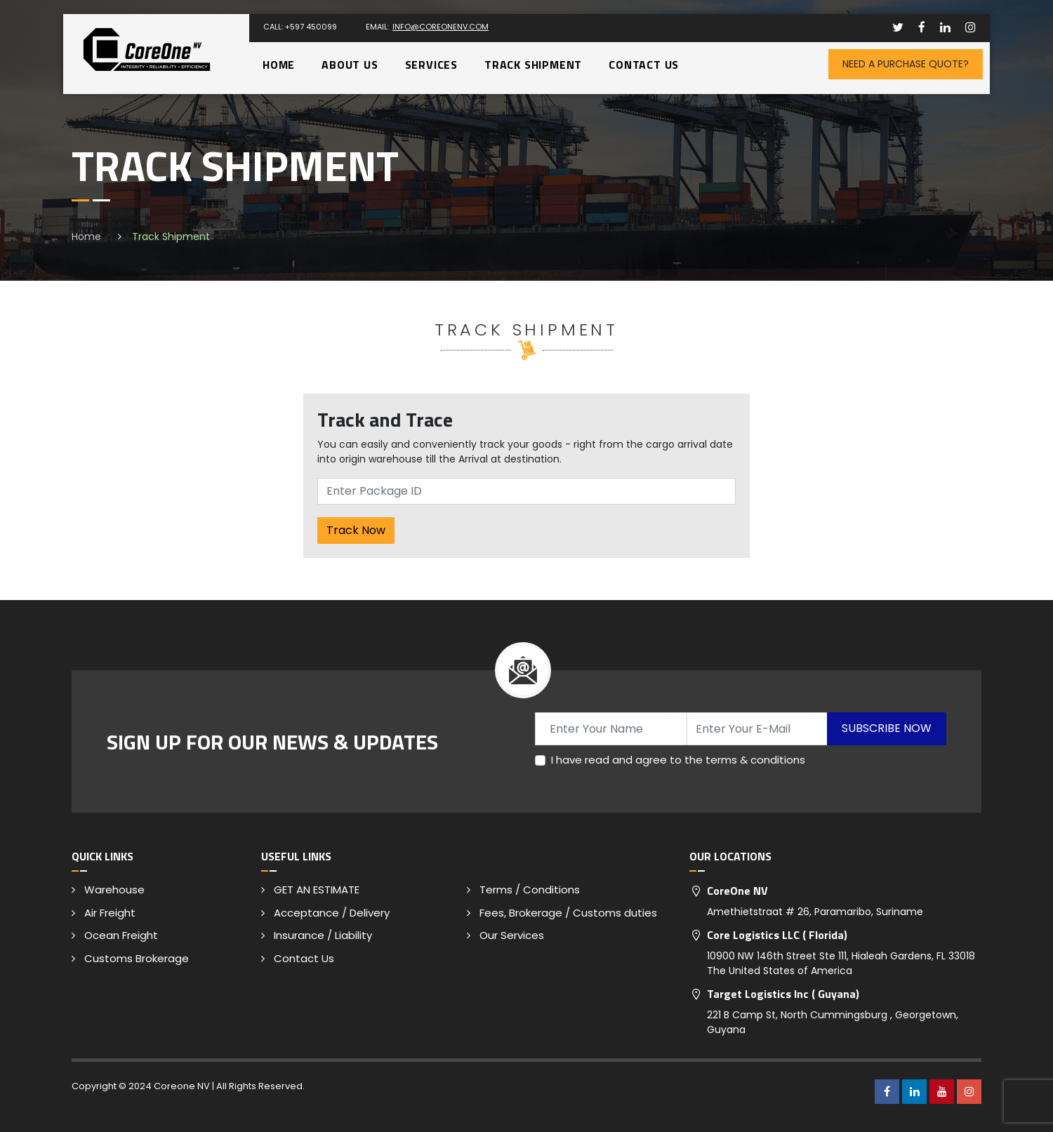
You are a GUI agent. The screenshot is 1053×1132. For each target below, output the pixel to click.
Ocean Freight (121, 935)
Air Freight (109, 912)
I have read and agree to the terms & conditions (678, 759)
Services (431, 64)
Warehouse (114, 889)
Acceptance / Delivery (332, 912)
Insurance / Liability (323, 935)
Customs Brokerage (136, 958)
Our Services (511, 935)
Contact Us (644, 64)
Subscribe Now (887, 728)
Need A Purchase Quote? (905, 64)
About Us (350, 64)
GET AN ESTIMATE (316, 889)
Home (279, 64)
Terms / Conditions (529, 889)
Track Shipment (533, 64)
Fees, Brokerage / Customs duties (568, 912)
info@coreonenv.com (440, 26)
